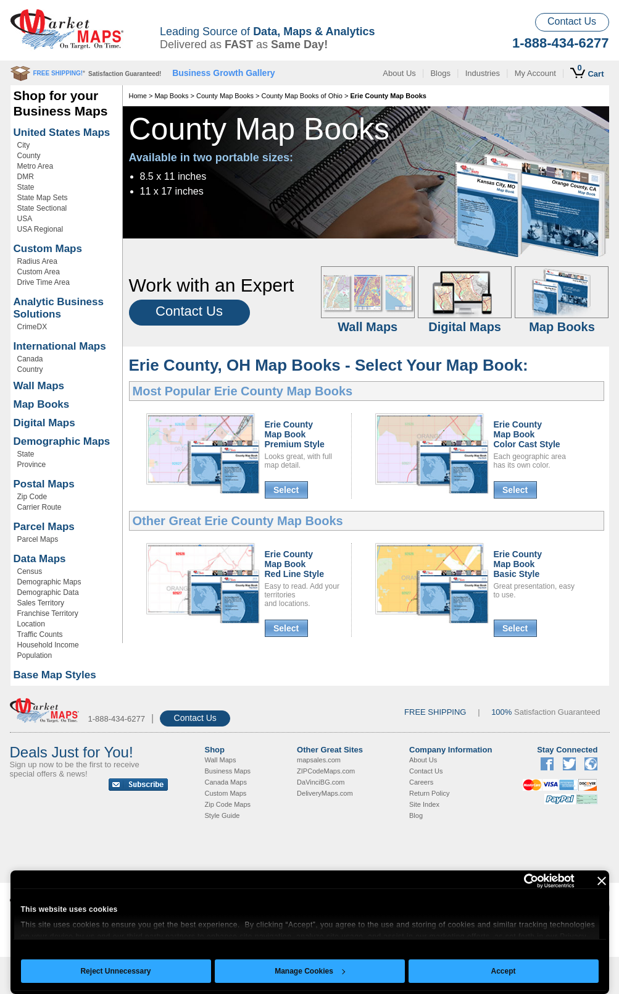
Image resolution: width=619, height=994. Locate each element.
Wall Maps (39, 386)
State (26, 187)
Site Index (424, 804)
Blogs (440, 73)
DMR (25, 176)
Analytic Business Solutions (59, 308)
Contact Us (571, 21)
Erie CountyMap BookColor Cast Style (527, 434)
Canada (30, 359)
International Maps (60, 346)
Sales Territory (40, 603)
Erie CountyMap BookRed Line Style (294, 564)
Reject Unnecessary (115, 971)
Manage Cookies (310, 971)
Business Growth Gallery (223, 73)
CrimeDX (32, 326)
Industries (482, 73)
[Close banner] (601, 881)
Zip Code (32, 496)
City (23, 145)
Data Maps (40, 559)
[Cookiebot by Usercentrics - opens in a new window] (521, 881)
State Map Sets (42, 197)
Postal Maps (44, 484)
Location (31, 624)
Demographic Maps (62, 441)
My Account (535, 73)
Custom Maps (48, 249)
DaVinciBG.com (320, 782)
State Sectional (42, 208)
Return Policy (429, 793)
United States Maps (62, 132)
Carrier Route (39, 507)
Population (34, 655)
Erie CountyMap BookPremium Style (295, 434)
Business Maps (228, 771)
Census (30, 571)
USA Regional (40, 229)
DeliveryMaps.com (324, 793)
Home (138, 95)
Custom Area (38, 271)
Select (286, 490)
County (29, 155)
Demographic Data (48, 592)
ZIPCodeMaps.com (326, 771)
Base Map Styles (55, 675)
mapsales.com (319, 760)
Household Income (48, 645)
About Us (399, 73)
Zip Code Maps (228, 804)
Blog (416, 815)
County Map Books (225, 95)
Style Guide (222, 815)
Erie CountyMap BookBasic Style (518, 564)
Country (30, 369)
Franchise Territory (47, 613)
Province (31, 464)
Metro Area (35, 166)
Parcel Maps (44, 527)
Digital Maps (44, 423)
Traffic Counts (40, 634)
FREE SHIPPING (435, 712)
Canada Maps (226, 782)
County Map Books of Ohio (301, 95)
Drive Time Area (43, 282)
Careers (421, 782)
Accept (503, 971)
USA (25, 218)
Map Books (42, 404)
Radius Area (37, 261)
